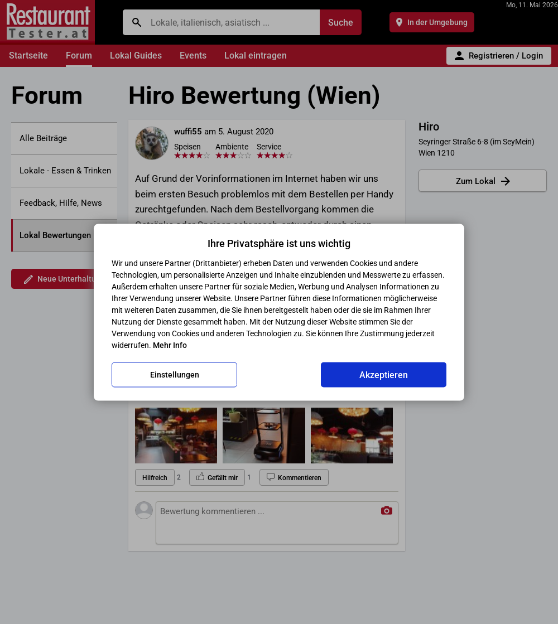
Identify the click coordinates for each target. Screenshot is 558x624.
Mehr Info (170, 344)
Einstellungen (174, 374)
